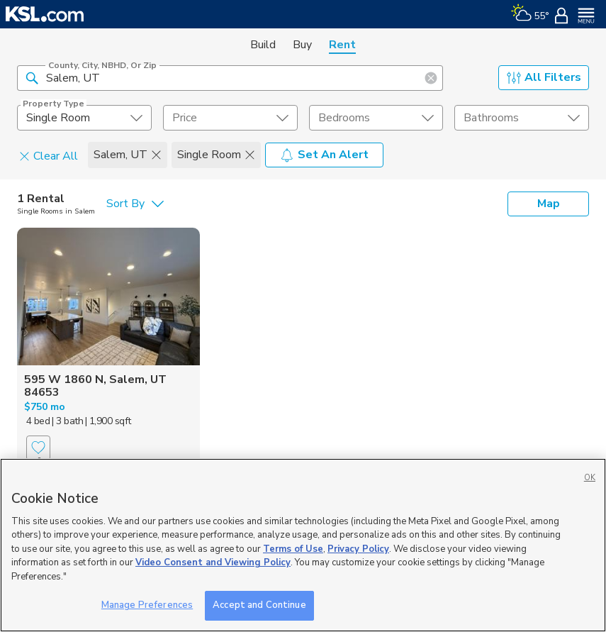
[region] (303, 545)
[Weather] (529, 14)
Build (263, 44)
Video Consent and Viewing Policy (213, 562)
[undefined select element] (84, 117)
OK (589, 477)
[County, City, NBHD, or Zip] (230, 78)
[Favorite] (38, 448)
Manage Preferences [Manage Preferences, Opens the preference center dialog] (147, 605)
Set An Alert (324, 154)
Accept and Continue (259, 605)
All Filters (544, 77)
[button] (32, 77)
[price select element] (230, 117)
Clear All (48, 155)
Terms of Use (293, 549)
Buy (302, 44)
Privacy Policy (358, 549)
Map (548, 203)
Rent (342, 44)
